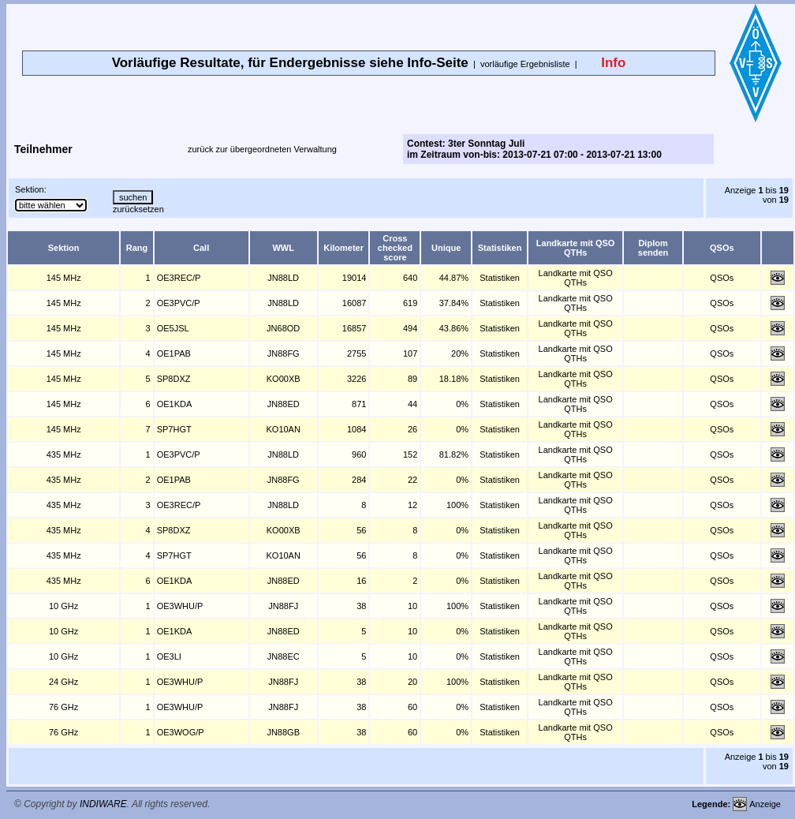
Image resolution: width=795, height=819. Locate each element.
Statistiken (500, 277)
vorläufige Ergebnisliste (525, 64)
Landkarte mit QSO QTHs (576, 277)
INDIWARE (103, 804)
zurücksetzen (138, 209)
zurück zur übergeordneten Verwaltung (262, 149)
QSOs (721, 277)
